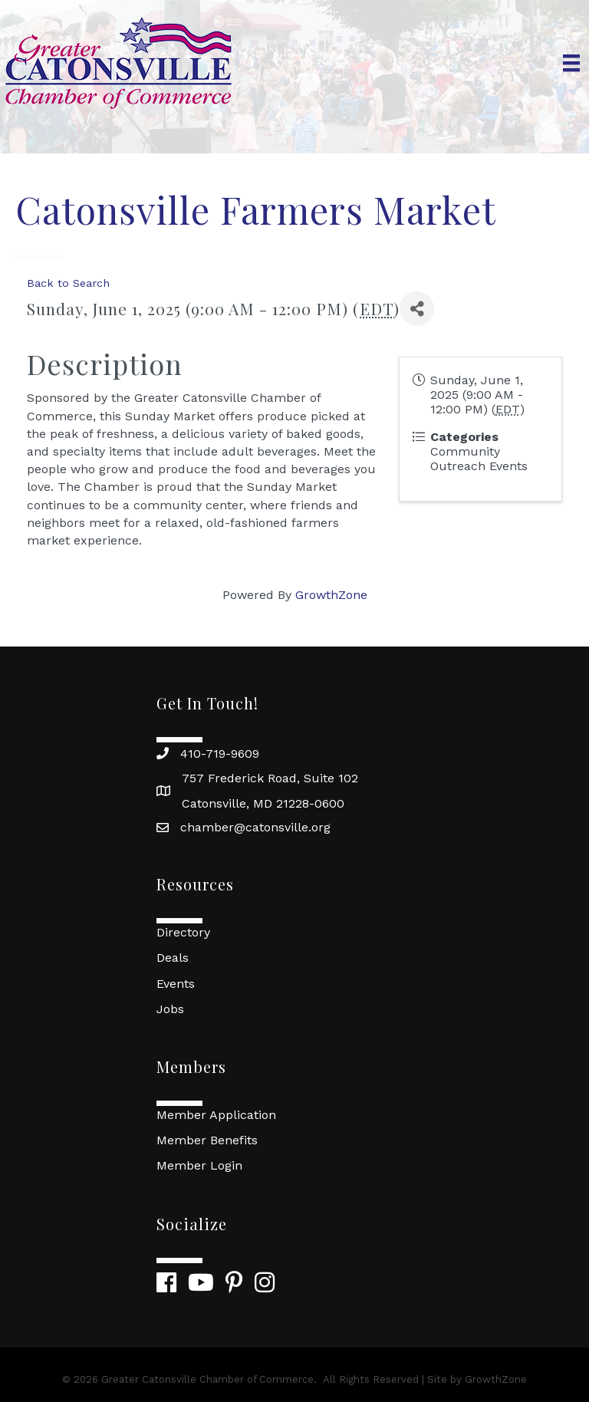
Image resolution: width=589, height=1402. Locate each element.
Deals (172, 957)
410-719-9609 (219, 753)
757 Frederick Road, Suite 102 (270, 778)
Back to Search (68, 283)
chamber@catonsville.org (255, 827)
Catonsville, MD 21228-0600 (263, 803)
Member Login (199, 1165)
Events (175, 983)
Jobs (170, 1009)
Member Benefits (207, 1140)
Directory (183, 932)
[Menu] (571, 63)
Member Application (216, 1114)
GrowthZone (331, 594)
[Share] (417, 308)
